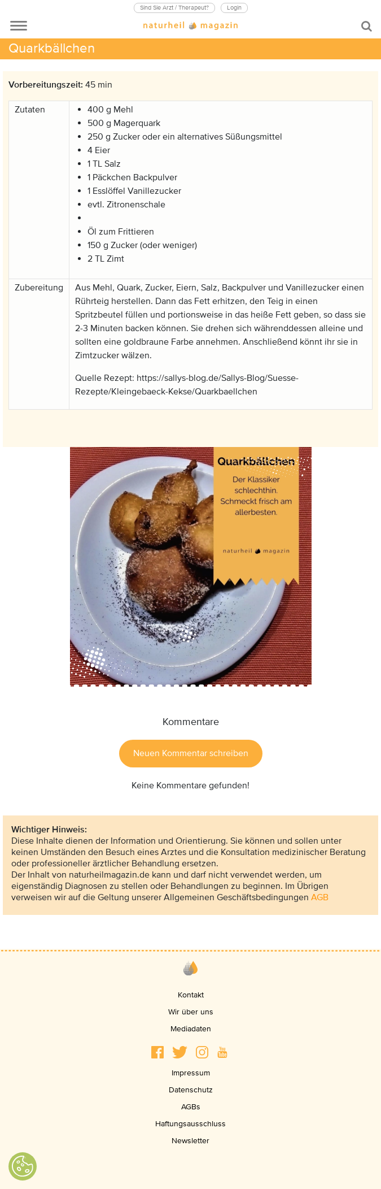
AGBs (190, 1107)
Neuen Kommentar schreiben (190, 753)
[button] (157, 1052)
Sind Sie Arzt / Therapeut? (174, 7)
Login (234, 7)
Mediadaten (190, 1029)
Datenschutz (191, 1090)
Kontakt (191, 995)
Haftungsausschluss (190, 1124)
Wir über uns (190, 1012)
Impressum (191, 1073)
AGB (320, 897)
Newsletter (190, 1140)
